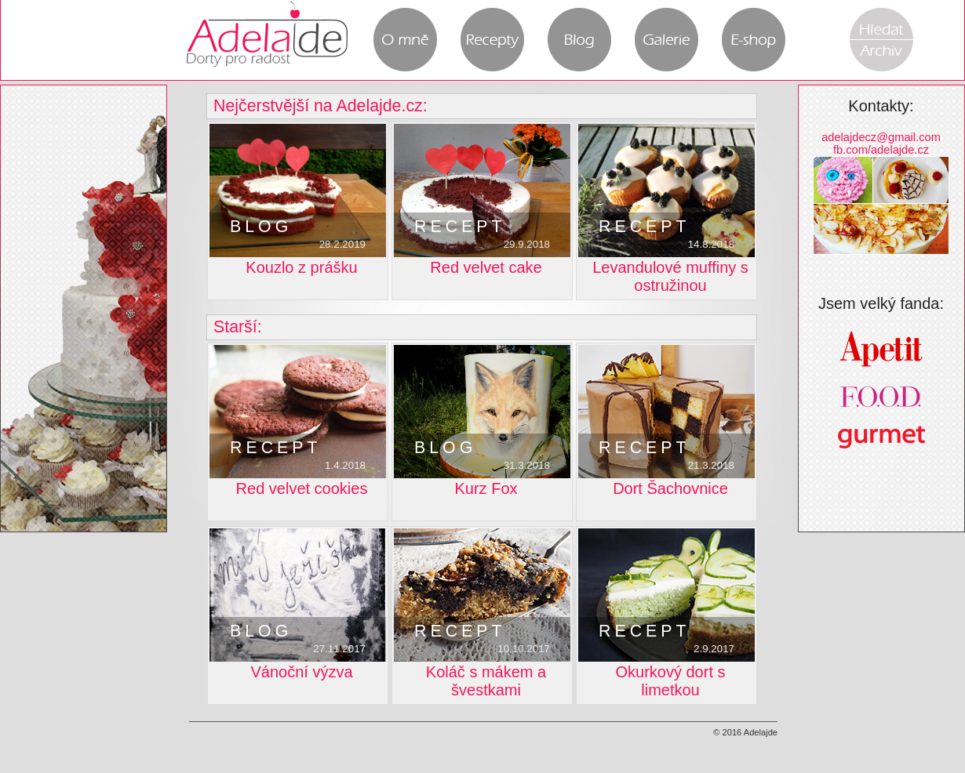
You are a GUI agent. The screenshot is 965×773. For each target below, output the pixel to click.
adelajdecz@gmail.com (881, 137)
